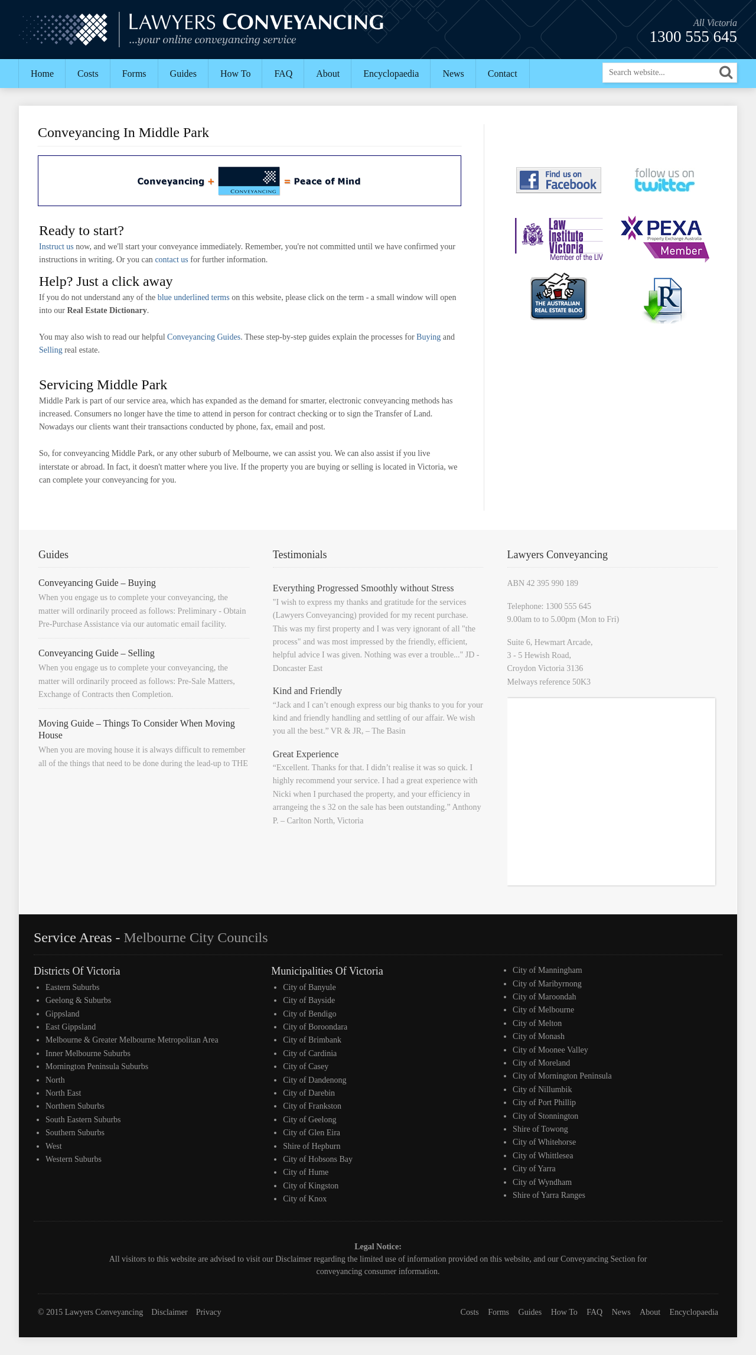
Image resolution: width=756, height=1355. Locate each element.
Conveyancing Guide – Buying (97, 583)
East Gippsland (70, 1026)
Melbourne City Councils (196, 937)
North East (63, 1093)
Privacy (208, 1312)
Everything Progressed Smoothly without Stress (363, 588)
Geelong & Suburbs (78, 1000)
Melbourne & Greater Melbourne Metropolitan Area (132, 1039)
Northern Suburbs (75, 1106)
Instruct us (56, 246)
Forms (134, 74)
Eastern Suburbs (72, 987)
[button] (726, 72)
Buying (428, 337)
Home (42, 74)
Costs (88, 74)
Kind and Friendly (307, 691)
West (53, 1146)
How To (235, 74)
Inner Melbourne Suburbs (88, 1053)
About (328, 74)
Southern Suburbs (75, 1132)
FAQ (283, 74)
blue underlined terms (194, 297)
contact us (171, 259)
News (453, 74)
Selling (51, 350)
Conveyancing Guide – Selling (96, 653)
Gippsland (62, 1013)
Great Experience (305, 754)
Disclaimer (293, 1259)
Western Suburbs (73, 1159)
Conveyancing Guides (203, 337)
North (55, 1080)
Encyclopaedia (391, 74)
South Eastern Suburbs (83, 1119)
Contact (502, 74)
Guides (183, 74)
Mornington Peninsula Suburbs (96, 1066)
